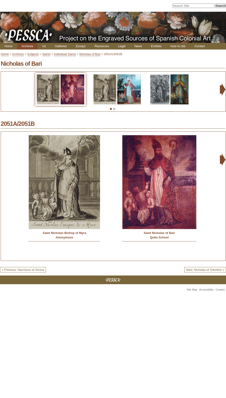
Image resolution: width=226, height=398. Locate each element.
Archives (27, 46)
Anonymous (64, 237)
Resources (102, 46)
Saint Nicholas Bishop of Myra (64, 233)
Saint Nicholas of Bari (159, 233)
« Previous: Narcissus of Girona (23, 270)
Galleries (61, 46)
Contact (199, 46)
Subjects (33, 54)
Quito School (159, 237)
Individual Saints (65, 54)
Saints (46, 54)
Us (44, 46)
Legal (121, 46)
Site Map (192, 289)
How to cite (177, 46)
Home (8, 46)
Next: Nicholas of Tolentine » (205, 270)
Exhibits (156, 46)
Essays (80, 46)
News (138, 46)
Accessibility (206, 289)
